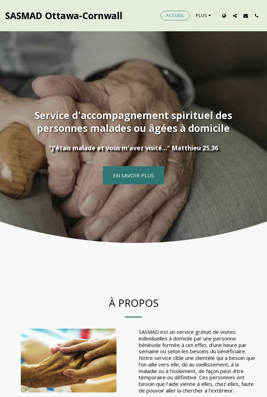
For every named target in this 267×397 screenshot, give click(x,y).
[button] (235, 15)
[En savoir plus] (133, 175)
